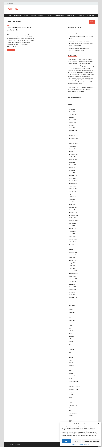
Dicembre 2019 (73, 244)
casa (9, 15)
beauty (70, 325)
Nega (76, 441)
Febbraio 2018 (73, 297)
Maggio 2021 (72, 199)
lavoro (70, 352)
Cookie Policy (74, 444)
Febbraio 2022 (73, 175)
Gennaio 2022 (72, 178)
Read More (10, 50)
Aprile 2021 (72, 202)
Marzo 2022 (72, 172)
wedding (71, 415)
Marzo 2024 (72, 127)
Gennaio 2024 (72, 133)
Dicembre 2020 (73, 212)
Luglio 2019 (72, 257)
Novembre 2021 (73, 183)
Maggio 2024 (72, 122)
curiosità (41, 15)
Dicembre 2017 (73, 300)
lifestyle (90, 15)
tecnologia (17, 15)
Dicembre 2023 (73, 135)
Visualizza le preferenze (91, 441)
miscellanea (72, 368)
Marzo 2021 (72, 204)
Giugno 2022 (72, 165)
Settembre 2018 (73, 278)
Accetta (66, 441)
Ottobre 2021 (72, 186)
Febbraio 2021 (73, 207)
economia (71, 336)
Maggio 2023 (72, 146)
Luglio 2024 (72, 117)
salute (70, 378)
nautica (71, 373)
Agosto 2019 (72, 255)
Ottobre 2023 (72, 141)
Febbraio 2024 (73, 130)
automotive (80, 15)
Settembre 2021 (73, 188)
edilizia (33, 15)
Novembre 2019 (73, 247)
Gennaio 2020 (72, 241)
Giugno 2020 (72, 228)
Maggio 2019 (72, 263)
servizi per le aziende (74, 386)
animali (71, 309)
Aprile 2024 (72, 125)
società (71, 394)
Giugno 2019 (72, 260)
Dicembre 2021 (73, 180)
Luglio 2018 (72, 284)
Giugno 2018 (72, 286)
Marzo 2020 (72, 236)
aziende (71, 323)
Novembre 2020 (73, 215)
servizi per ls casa (73, 389)
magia (70, 360)
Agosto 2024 (72, 114)
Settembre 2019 (73, 252)
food (70, 344)
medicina (71, 365)
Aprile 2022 (72, 170)
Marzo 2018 (72, 294)
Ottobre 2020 (72, 218)
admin (20, 32)
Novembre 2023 (73, 138)
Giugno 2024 (72, 119)
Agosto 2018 (72, 281)
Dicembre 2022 (73, 151)
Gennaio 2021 (72, 210)
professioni (72, 376)
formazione (70, 15)
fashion (49, 15)
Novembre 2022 (73, 154)
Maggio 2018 (72, 289)
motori (70, 370)
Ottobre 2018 (72, 276)
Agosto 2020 (72, 223)
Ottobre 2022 (72, 157)
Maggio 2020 (72, 231)
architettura (72, 312)
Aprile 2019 (72, 265)
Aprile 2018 (72, 292)
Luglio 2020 (72, 225)
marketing (71, 362)
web (70, 410)
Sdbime (13, 9)
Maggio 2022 (72, 167)
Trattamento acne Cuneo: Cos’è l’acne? (79, 41)
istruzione (71, 349)
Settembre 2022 (73, 159)
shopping (71, 392)
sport (70, 397)
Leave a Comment (27, 32)
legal (70, 354)
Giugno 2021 (72, 196)
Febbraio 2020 (73, 239)
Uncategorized (73, 405)
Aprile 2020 (72, 233)
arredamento (72, 315)
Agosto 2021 (72, 191)
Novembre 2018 (73, 273)
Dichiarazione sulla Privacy (83, 444)
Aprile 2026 (72, 109)
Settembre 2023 (73, 143)
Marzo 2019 (72, 268)
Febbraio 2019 (73, 271)
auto (70, 317)
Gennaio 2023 (72, 149)
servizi (26, 15)
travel (70, 402)
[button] (99, 424)
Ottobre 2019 (72, 249)
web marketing (59, 15)
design (70, 333)
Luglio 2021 (72, 194)
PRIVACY (81, 91)
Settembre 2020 (73, 220)
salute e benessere (73, 381)
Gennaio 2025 (72, 111)
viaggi (70, 407)
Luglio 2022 (72, 162)
